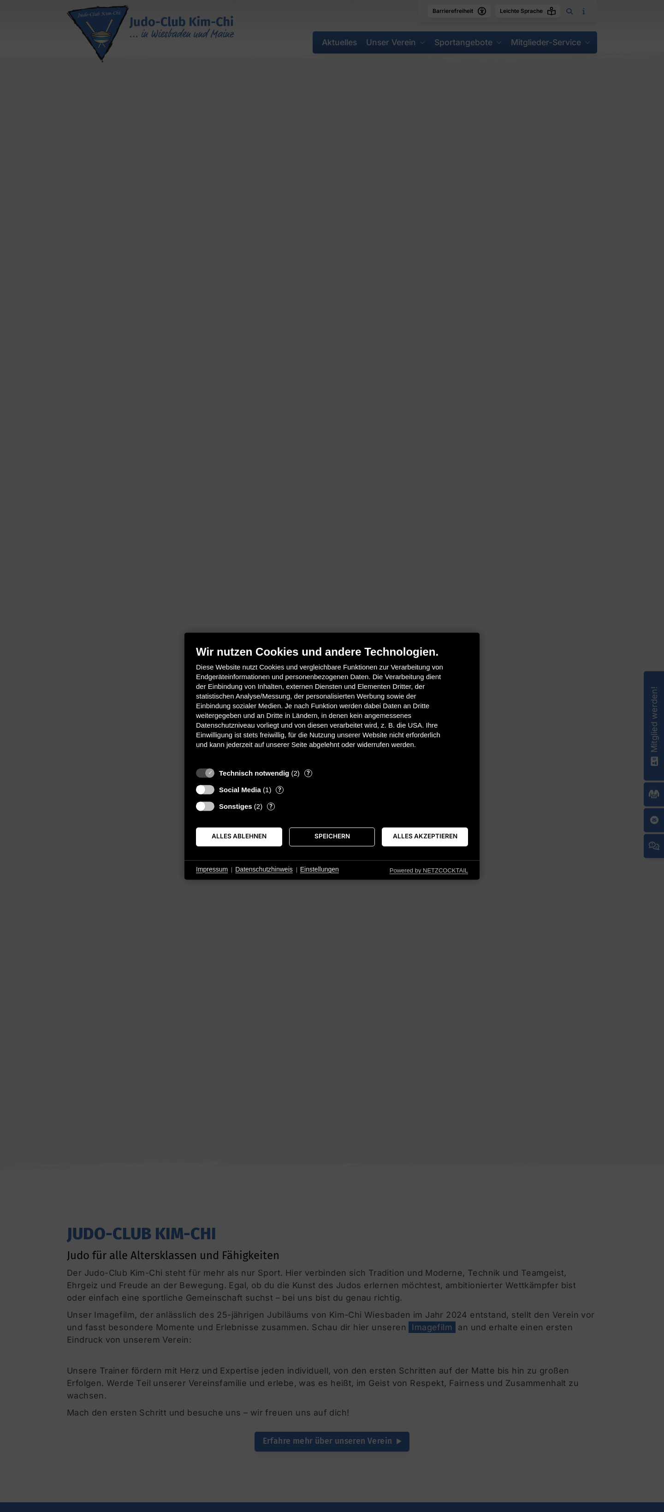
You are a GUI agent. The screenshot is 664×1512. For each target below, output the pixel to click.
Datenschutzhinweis (264, 869)
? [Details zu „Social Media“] (279, 789)
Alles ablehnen (239, 836)
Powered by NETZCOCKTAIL (429, 870)
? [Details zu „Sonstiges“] (271, 806)
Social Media (240, 790)
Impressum (212, 869)
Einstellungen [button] (319, 869)
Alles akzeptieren (425, 836)
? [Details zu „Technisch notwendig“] (308, 773)
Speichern (332, 836)
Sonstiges (235, 806)
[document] (332, 703)
